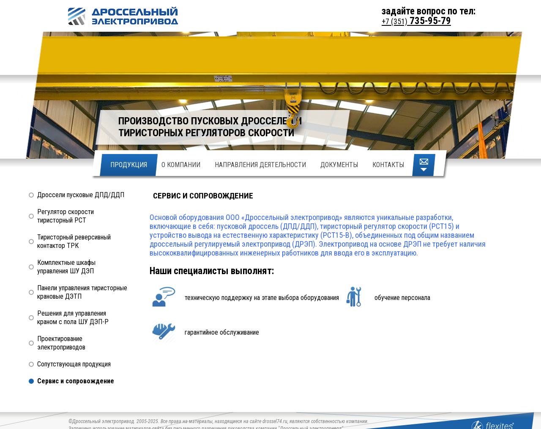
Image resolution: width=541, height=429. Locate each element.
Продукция (128, 165)
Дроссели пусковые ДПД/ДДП (80, 195)
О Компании (180, 165)
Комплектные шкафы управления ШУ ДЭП (66, 266)
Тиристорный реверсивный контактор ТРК (74, 241)
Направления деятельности (260, 165)
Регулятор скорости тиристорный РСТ (65, 216)
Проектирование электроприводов (61, 343)
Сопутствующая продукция (74, 364)
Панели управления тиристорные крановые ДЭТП (82, 292)
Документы (339, 165)
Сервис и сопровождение (75, 381)
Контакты (388, 165)
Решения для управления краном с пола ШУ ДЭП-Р (73, 317)
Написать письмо (424, 165)
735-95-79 (416, 21)
